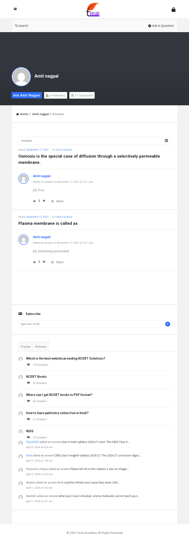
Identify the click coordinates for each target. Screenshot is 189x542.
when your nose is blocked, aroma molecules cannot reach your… (99, 496)
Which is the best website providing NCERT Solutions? (65, 358)
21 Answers (36, 419)
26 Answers (36, 401)
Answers (41, 346)
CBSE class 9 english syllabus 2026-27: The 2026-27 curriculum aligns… (98, 455)
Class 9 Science (63, 149)
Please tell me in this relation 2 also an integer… (99, 469)
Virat (29, 455)
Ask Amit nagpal (26, 95)
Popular (26, 346)
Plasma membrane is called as (48, 223)
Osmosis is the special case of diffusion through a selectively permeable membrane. (89, 159)
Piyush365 (32, 442)
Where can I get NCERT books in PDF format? (59, 395)
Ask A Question (161, 25)
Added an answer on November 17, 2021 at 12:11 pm (63, 181)
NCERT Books (36, 376)
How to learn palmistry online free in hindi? (57, 413)
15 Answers (36, 437)
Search (21, 25)
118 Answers (37, 365)
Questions (82, 95)
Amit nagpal (46, 76)
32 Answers (36, 383)
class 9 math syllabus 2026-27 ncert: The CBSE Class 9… (95, 442)
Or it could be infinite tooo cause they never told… (88, 482)
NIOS (29, 431)
